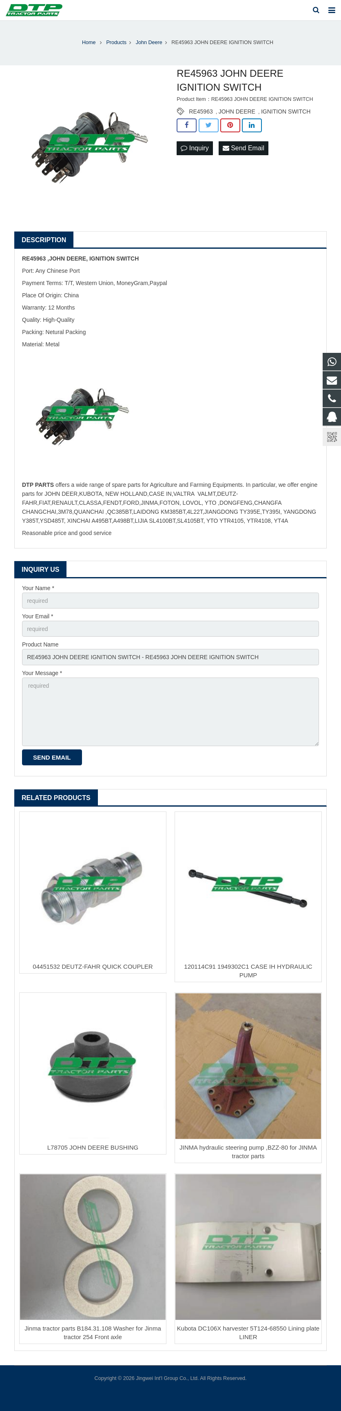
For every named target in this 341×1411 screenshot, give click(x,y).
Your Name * (38, 588)
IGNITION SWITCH (285, 111)
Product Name (40, 644)
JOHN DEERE (237, 111)
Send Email (243, 148)
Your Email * (37, 616)
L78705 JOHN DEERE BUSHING (92, 1147)
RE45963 (201, 111)
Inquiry (194, 148)
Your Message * (42, 673)
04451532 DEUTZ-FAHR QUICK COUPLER (93, 966)
